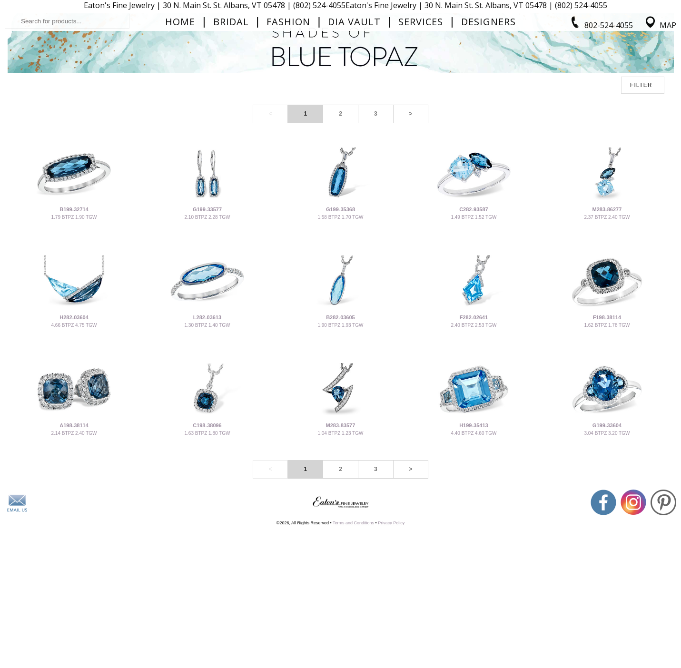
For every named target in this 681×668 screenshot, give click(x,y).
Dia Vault (354, 98)
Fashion (288, 98)
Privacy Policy (391, 630)
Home (180, 98)
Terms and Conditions (353, 630)
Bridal (231, 98)
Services (420, 98)
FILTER (641, 192)
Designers (488, 98)
